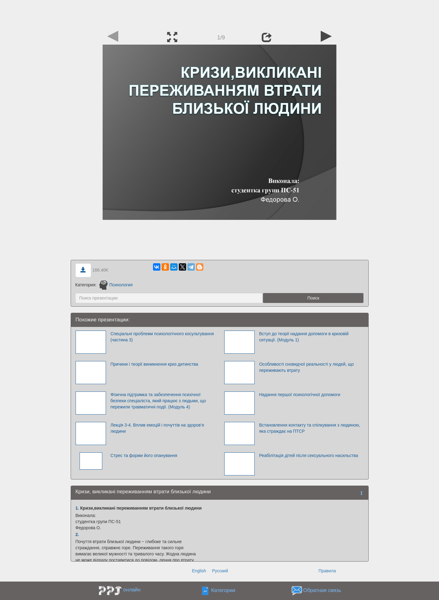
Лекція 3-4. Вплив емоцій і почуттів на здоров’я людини (157, 428)
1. (77, 508)
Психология (115, 284)
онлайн (131, 590)
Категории (223, 590)
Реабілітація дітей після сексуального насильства (308, 455)
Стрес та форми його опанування (143, 455)
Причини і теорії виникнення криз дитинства (154, 364)
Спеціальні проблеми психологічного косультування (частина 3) (162, 336)
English (199, 570)
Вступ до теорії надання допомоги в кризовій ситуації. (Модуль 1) (303, 336)
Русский (220, 570)
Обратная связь (322, 590)
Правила (327, 570)
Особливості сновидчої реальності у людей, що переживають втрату (306, 367)
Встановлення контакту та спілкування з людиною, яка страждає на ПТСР (309, 428)
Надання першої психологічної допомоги (299, 394)
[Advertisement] (219, 14)
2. (77, 534)
